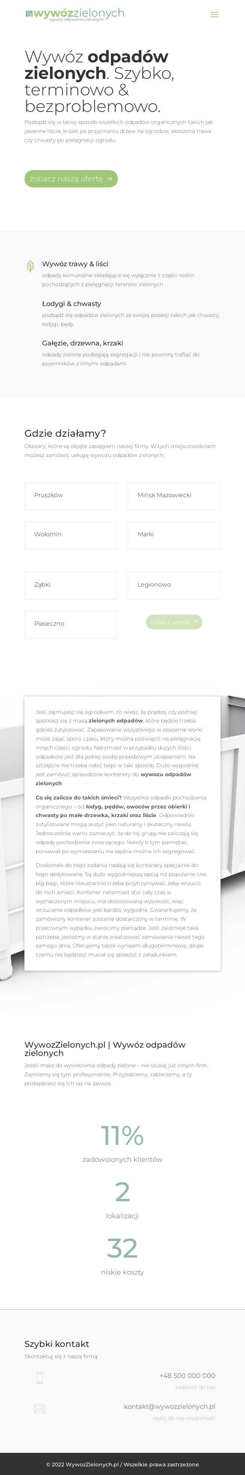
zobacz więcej (171, 621)
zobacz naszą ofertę (66, 178)
